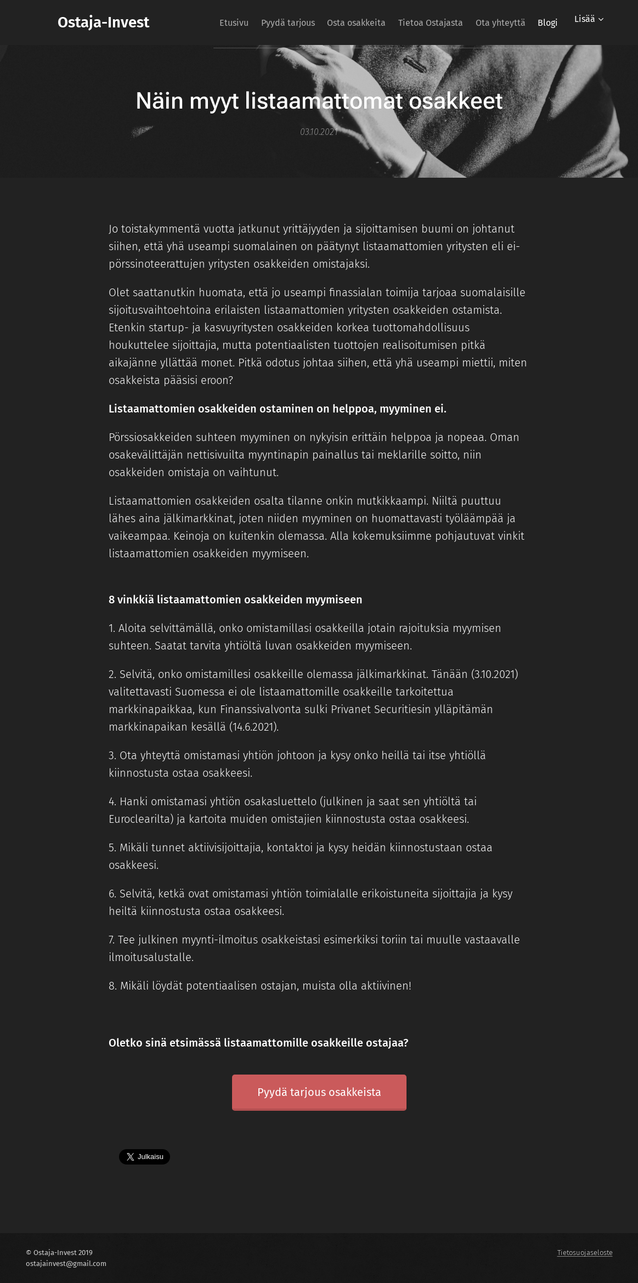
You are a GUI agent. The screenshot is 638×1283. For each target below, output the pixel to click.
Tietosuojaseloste (585, 1252)
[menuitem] (234, 22)
